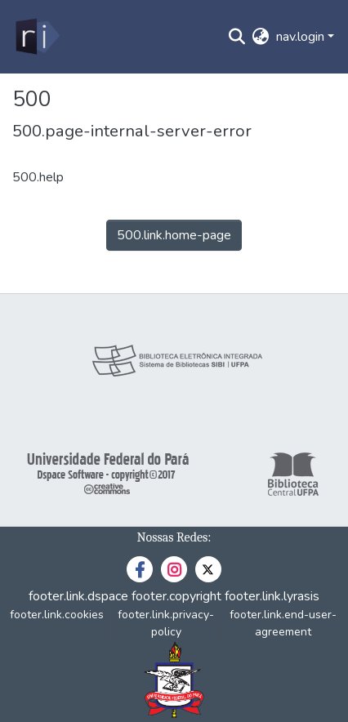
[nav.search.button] (237, 37)
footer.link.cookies (57, 614)
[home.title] (36, 36)
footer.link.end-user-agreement (283, 623)
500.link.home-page (174, 235)
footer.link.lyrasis (272, 596)
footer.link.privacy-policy (166, 623)
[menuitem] (261, 37)
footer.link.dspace (78, 596)
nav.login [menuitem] (300, 37)
